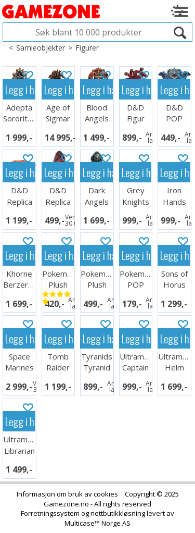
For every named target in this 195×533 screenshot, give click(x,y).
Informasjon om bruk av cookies (67, 494)
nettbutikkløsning (117, 513)
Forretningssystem (50, 513)
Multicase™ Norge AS (97, 523)
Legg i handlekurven (20, 89)
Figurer (87, 48)
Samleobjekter (40, 48)
